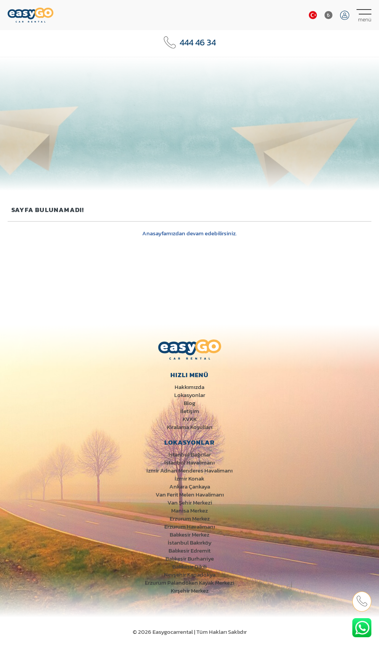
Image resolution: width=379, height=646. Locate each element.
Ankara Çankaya (189, 486)
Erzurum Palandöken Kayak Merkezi (189, 582)
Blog (189, 403)
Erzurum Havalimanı (189, 526)
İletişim (189, 411)
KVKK (190, 419)
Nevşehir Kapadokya (189, 574)
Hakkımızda (189, 387)
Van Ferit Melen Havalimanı (190, 494)
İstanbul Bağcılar (190, 454)
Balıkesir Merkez (189, 534)
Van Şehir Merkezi (189, 502)
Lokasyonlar (189, 395)
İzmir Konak (189, 478)
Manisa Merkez (189, 510)
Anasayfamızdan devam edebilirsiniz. (189, 233)
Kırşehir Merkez (190, 590)
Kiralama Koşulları (189, 427)
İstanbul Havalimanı (189, 462)
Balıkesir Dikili (189, 566)
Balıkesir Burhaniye (189, 558)
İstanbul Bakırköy (190, 542)
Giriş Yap (344, 15)
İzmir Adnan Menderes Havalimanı (189, 470)
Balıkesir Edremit (189, 550)
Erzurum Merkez (190, 518)
